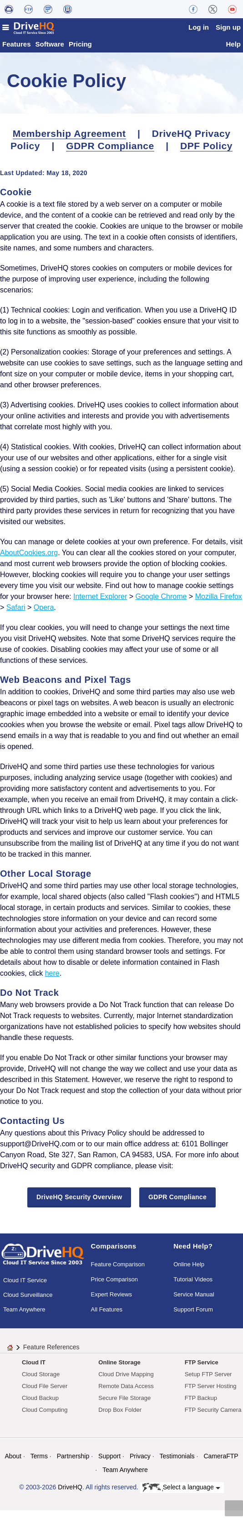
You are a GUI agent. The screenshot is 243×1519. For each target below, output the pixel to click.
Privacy (140, 1464)
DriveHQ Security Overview (79, 1205)
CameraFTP (220, 1464)
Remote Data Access (125, 1394)
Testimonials (177, 1464)
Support (109, 1464)
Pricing (80, 52)
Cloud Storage (41, 1382)
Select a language (181, 1496)
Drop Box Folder (120, 1418)
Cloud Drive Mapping (125, 1382)
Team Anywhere (24, 1317)
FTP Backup (201, 1406)
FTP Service (201, 1370)
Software (49, 52)
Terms (39, 1464)
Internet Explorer (100, 605)
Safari (15, 615)
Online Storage (119, 1370)
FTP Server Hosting (211, 1394)
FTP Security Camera (213, 1418)
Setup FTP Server (208, 1382)
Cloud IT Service (25, 1288)
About (13, 1464)
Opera (44, 615)
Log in (198, 27)
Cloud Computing (44, 1418)
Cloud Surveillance (27, 1303)
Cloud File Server (44, 1394)
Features (16, 52)
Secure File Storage (124, 1406)
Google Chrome (161, 605)
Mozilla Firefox (218, 605)
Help (233, 52)
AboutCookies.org (29, 561)
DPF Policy (206, 154)
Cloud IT (34, 1370)
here (52, 981)
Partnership (73, 1464)
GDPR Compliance (110, 154)
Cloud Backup (40, 1406)
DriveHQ (70, 1495)
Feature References (51, 1355)
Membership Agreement (69, 141)
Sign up (228, 27)
